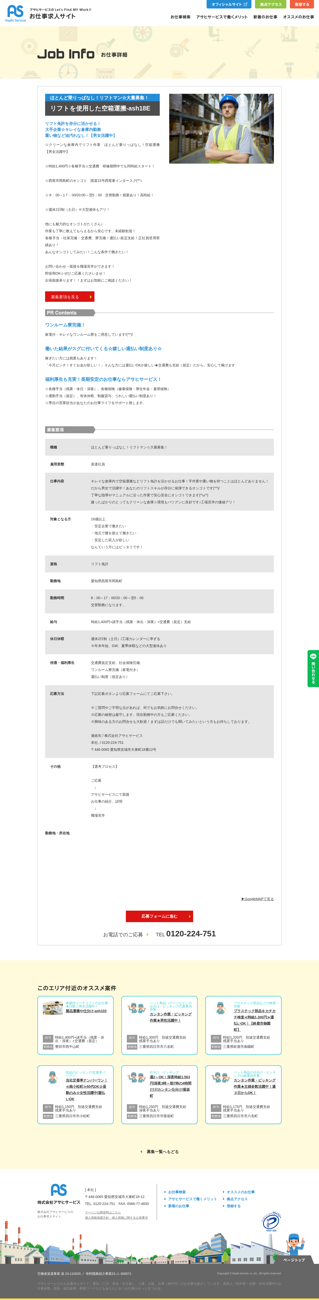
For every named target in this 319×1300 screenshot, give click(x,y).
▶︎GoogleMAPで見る (257, 899)
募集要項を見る (71, 297)
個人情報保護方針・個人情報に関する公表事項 (116, 1217)
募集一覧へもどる (163, 1152)
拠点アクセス (237, 1199)
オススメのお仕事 (241, 1192)
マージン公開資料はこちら (103, 1212)
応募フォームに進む (159, 916)
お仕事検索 (177, 1192)
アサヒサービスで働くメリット (192, 1199)
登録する (234, 1206)
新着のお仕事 (178, 1206)
